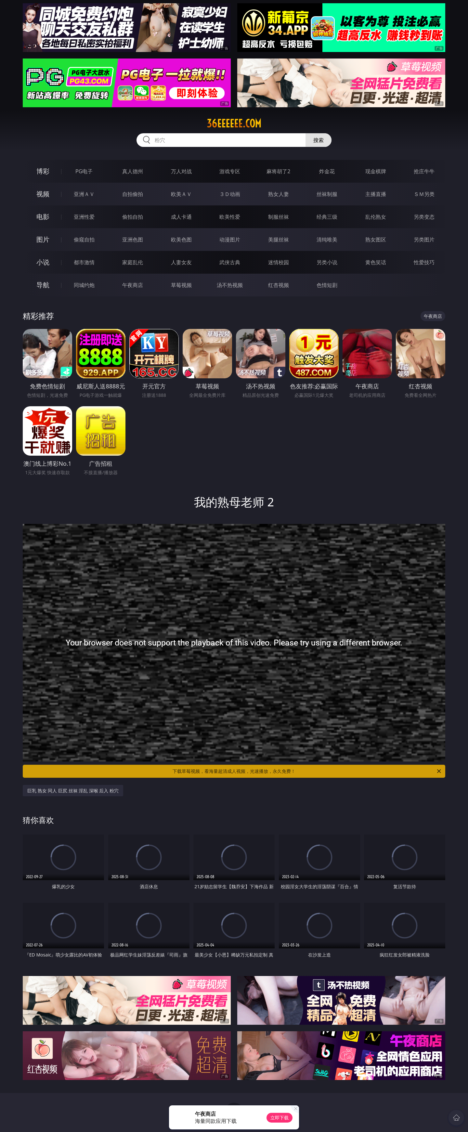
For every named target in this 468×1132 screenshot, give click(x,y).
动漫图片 (229, 239)
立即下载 (279, 1117)
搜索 (318, 140)
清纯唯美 (327, 239)
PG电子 (84, 171)
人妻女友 (181, 262)
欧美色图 (181, 239)
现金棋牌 (375, 171)
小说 (42, 262)
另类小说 (327, 262)
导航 (42, 284)
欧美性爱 (229, 216)
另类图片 (424, 239)
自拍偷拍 (132, 194)
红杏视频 (278, 285)
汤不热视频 (230, 285)
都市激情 (84, 262)
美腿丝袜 (278, 239)
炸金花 (327, 171)
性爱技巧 (424, 262)
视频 (42, 193)
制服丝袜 (278, 216)
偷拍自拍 (132, 216)
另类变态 (424, 216)
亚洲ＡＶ (84, 194)
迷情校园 (278, 262)
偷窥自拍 (84, 239)
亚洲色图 (132, 239)
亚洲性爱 (84, 216)
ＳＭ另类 (424, 194)
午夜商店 (132, 285)
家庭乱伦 (132, 262)
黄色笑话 (375, 262)
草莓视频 (181, 285)
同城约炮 (84, 285)
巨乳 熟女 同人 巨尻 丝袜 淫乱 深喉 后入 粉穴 (73, 790)
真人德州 (132, 171)
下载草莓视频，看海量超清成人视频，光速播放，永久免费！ (307, 771)
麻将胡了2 (278, 171)
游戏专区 (229, 171)
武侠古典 (229, 262)
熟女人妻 (278, 194)
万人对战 (181, 171)
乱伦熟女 (375, 216)
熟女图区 (375, 239)
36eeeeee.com (234, 123)
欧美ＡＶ (181, 194)
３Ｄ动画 (229, 194)
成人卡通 (181, 216)
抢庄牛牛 (424, 171)
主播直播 (375, 194)
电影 (42, 216)
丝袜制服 (327, 194)
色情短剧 (327, 285)
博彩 (42, 171)
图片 (42, 239)
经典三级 (327, 216)
